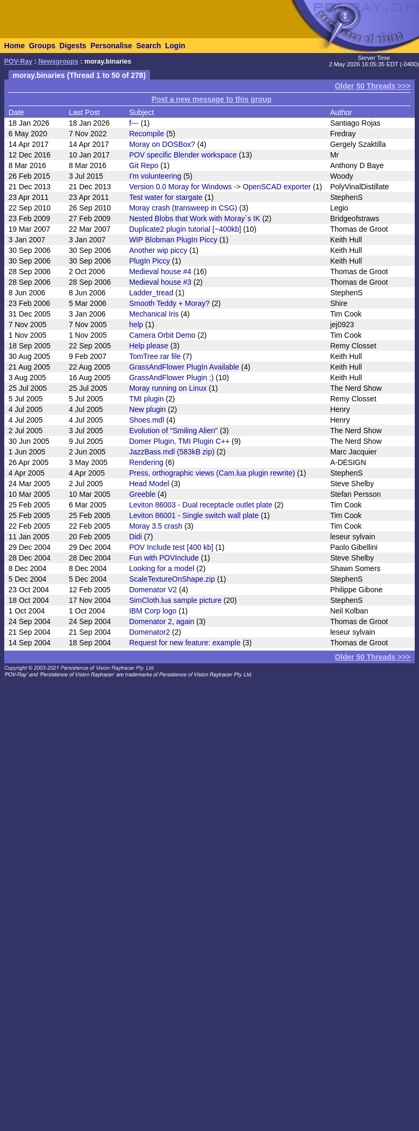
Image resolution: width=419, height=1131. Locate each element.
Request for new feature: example (184, 642)
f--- (133, 123)
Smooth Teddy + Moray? (169, 303)
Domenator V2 (153, 589)
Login (175, 45)
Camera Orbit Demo (162, 335)
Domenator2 (149, 632)
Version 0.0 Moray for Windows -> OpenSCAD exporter (220, 186)
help (136, 324)
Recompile (146, 133)
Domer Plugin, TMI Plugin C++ (179, 441)
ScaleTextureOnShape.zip (172, 579)
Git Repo (143, 165)
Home (14, 45)
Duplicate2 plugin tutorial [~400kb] (185, 229)
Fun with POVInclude (164, 558)
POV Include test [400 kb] (171, 547)
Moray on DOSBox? (162, 144)
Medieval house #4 (160, 271)
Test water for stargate (166, 197)
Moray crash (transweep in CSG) (183, 208)
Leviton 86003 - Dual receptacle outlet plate (200, 505)
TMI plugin (146, 398)
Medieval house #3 (160, 282)
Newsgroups (58, 61)
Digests (72, 45)
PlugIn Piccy (149, 261)
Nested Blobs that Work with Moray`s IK (194, 218)
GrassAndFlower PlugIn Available (184, 367)
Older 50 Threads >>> (373, 86)
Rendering (146, 462)
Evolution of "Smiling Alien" (173, 430)
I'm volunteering (155, 176)
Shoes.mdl (146, 420)
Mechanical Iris (153, 314)
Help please (148, 345)
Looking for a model (161, 568)
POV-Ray (18, 61)
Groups (42, 45)
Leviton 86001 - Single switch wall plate (193, 515)
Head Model (149, 483)
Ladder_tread (151, 292)
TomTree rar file (155, 356)
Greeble (142, 494)
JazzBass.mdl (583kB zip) (171, 452)
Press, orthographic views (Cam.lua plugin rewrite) (212, 473)
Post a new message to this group (212, 99)
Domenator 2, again (161, 621)
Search (148, 45)
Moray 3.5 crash (155, 526)
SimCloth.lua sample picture (175, 600)
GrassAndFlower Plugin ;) (171, 377)
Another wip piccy (158, 250)
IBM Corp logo (152, 611)
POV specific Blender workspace (183, 155)
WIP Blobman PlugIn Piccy (173, 239)
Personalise (111, 45)
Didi (135, 536)
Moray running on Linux (167, 388)
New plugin (147, 409)
